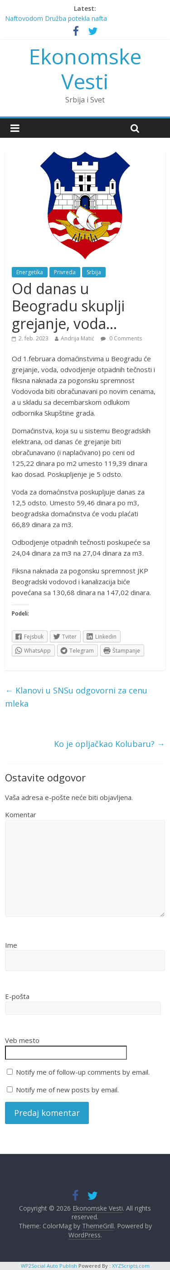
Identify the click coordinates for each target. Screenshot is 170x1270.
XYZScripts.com (131, 1265)
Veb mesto (22, 1040)
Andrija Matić (77, 338)
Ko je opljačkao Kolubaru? (109, 743)
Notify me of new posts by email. (67, 1089)
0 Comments (121, 338)
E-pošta (17, 996)
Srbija (94, 272)
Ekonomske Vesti (85, 68)
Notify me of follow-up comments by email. (83, 1071)
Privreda (65, 272)
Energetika (29, 272)
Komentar (20, 814)
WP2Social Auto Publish (49, 1265)
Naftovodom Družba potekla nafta (56, 18)
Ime (11, 945)
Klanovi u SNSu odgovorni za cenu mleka (76, 697)
